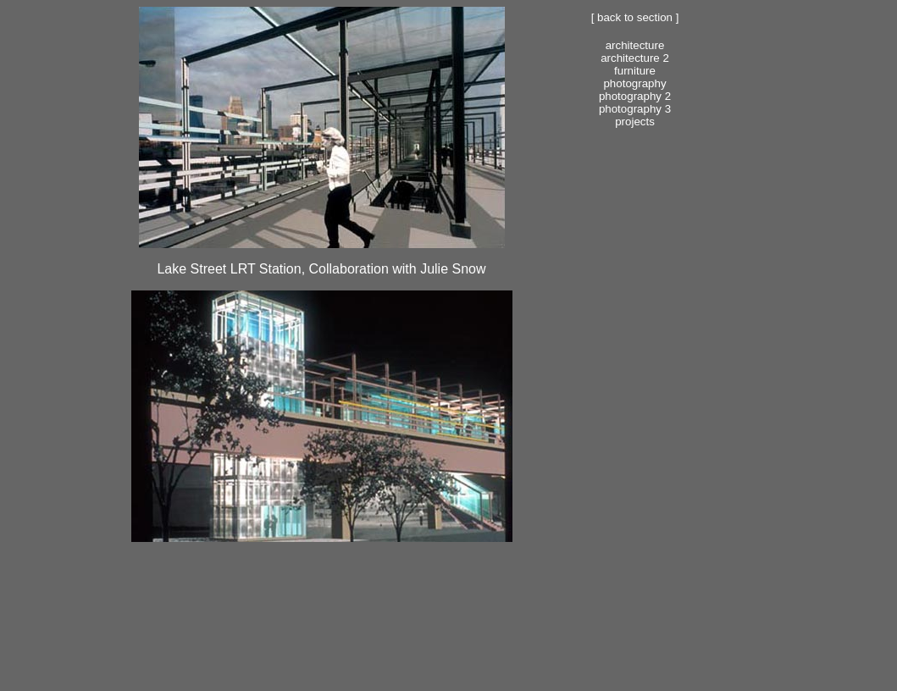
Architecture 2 (635, 58)
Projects (635, 121)
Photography (634, 83)
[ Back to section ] (635, 17)
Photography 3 (635, 108)
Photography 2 (635, 96)
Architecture (635, 45)
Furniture (635, 70)
